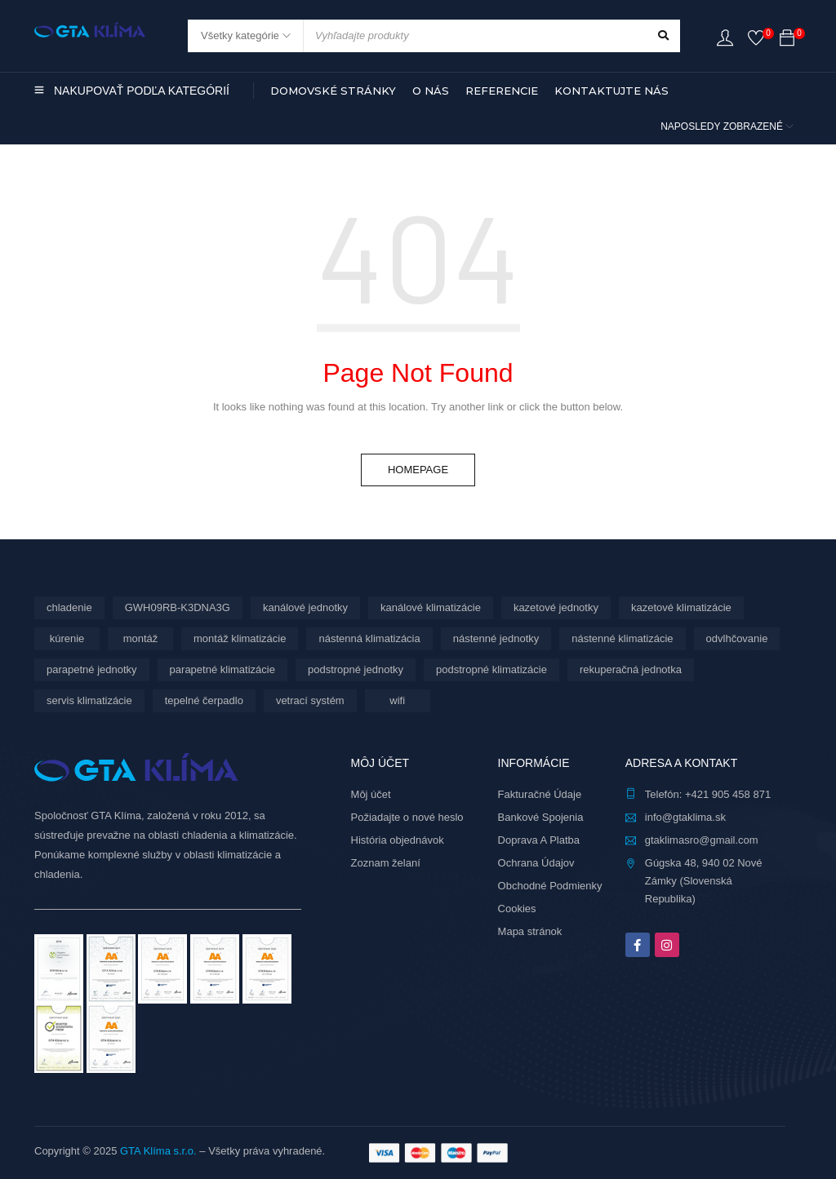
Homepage (418, 469)
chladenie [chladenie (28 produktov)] (69, 607)
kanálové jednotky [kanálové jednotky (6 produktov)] (305, 607)
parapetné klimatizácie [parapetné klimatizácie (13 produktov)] (222, 669)
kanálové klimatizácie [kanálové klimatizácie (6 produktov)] (430, 607)
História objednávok (397, 840)
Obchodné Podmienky (550, 886)
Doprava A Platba (539, 840)
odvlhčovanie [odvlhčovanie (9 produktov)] (737, 638)
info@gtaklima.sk (685, 817)
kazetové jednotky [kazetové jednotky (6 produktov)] (556, 607)
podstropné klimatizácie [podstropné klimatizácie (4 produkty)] (491, 669)
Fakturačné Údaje (540, 794)
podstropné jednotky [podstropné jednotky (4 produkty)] (355, 669)
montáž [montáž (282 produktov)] (140, 638)
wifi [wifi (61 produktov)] (397, 700)
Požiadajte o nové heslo (407, 817)
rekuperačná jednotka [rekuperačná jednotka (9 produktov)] (631, 669)
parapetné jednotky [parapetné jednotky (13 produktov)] (92, 669)
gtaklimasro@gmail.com (701, 840)
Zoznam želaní (385, 863)
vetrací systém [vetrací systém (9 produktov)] (310, 700)
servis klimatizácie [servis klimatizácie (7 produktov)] (89, 700)
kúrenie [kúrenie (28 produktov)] (67, 638)
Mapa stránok (530, 931)
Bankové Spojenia (541, 817)
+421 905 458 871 (728, 794)
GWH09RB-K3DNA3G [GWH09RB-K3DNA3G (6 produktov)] (177, 607)
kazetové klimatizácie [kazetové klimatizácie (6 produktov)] (681, 607)
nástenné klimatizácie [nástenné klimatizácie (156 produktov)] (622, 638)
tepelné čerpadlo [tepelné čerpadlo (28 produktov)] (204, 700)
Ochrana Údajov (536, 863)
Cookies (517, 908)
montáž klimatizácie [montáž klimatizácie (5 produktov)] (239, 638)
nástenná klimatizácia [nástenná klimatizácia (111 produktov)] (369, 638)
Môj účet (371, 794)
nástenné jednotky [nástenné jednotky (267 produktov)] (496, 638)
